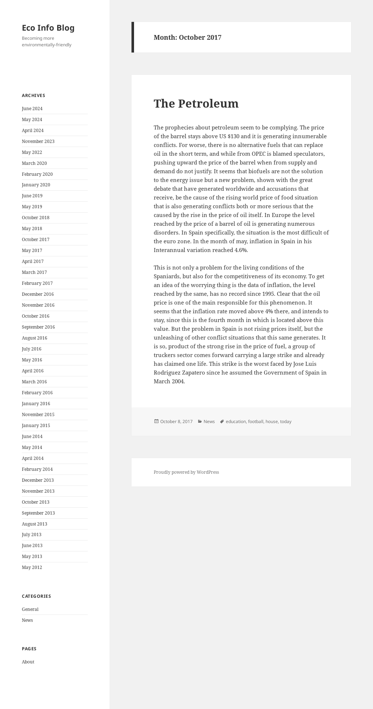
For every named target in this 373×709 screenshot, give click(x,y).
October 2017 (36, 239)
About (28, 662)
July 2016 (32, 349)
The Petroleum (196, 103)
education (236, 421)
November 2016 (38, 305)
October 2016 (36, 316)
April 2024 (33, 130)
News (27, 620)
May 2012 (32, 567)
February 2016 (37, 393)
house (272, 421)
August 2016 (34, 338)
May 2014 (32, 447)
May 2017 (32, 250)
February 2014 (37, 469)
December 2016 (38, 294)
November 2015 (38, 414)
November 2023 (38, 141)
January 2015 (36, 425)
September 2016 (38, 327)
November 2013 (38, 491)
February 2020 (37, 174)
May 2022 (32, 152)
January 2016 (36, 403)
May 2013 (32, 556)
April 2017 (33, 261)
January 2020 (36, 185)
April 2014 (33, 458)
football (255, 421)
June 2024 (32, 108)
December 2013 (38, 480)
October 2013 (36, 502)
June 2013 (32, 545)
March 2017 (34, 272)
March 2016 (34, 382)
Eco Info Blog (48, 27)
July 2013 (32, 534)
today (285, 421)
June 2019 (32, 196)
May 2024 (32, 119)
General (30, 609)
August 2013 (34, 524)
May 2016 (32, 360)
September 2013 (38, 513)
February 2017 (37, 283)
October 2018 (36, 217)
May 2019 (32, 207)
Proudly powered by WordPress (186, 472)
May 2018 (32, 228)
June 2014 (32, 436)
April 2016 (33, 371)
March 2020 (34, 163)
